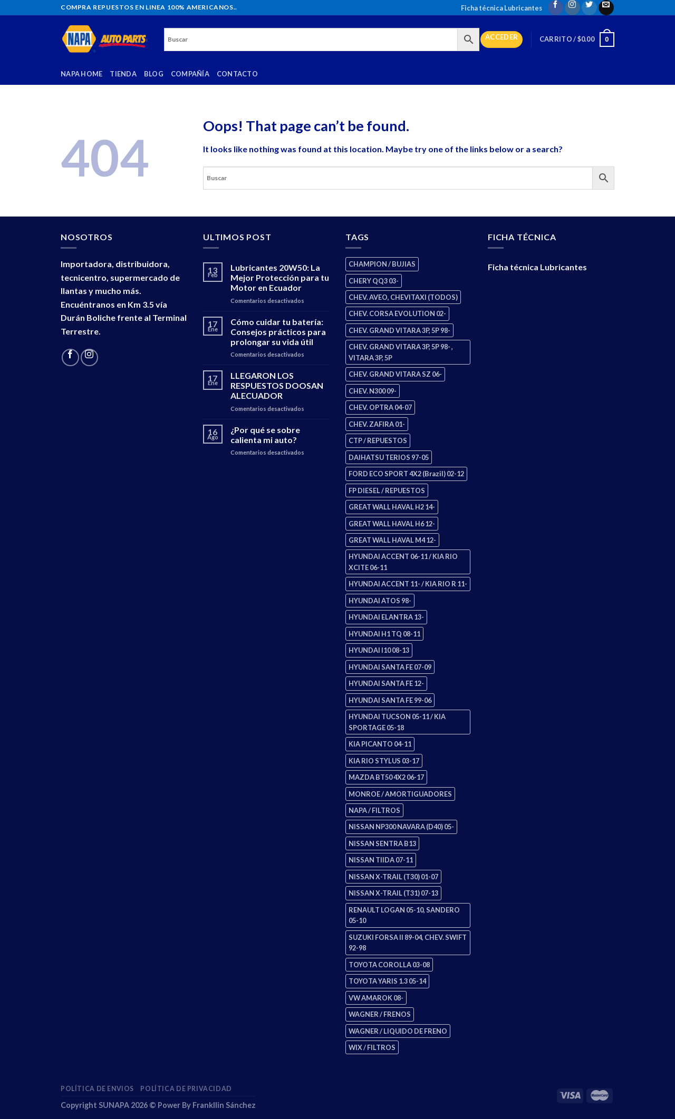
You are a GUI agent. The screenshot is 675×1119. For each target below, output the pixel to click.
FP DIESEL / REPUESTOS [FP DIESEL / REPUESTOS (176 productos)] (387, 490)
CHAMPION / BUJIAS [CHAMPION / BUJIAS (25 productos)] (382, 264)
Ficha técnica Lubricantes (501, 8)
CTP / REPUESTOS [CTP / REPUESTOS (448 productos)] (378, 440)
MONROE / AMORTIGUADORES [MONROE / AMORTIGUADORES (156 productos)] (400, 794)
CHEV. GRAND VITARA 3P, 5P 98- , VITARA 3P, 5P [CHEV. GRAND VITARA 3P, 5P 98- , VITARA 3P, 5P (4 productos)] (401, 351)
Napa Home (81, 74)
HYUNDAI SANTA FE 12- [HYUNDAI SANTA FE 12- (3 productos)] (386, 683)
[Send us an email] (606, 7)
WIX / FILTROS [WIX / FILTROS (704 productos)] (372, 1047)
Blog (153, 74)
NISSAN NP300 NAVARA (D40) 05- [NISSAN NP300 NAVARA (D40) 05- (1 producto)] (401, 826)
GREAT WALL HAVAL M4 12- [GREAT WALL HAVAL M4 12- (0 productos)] (392, 540)
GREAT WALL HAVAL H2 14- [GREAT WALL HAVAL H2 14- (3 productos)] (392, 507)
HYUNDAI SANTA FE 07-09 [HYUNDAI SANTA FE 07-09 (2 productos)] (390, 667)
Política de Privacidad (186, 1089)
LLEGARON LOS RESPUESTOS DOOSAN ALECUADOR (276, 385)
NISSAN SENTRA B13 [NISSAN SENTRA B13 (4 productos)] (382, 843)
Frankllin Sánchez (224, 1105)
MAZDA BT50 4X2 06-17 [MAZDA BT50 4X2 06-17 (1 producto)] (386, 777)
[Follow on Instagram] (572, 7)
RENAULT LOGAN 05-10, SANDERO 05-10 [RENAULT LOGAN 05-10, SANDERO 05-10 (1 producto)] (404, 915)
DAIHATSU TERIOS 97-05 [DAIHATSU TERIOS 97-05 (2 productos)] (389, 457)
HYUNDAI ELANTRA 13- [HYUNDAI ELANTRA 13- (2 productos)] (386, 617)
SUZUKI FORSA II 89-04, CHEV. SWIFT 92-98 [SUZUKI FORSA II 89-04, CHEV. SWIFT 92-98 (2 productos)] (408, 942)
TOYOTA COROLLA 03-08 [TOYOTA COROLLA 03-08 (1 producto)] (389, 964)
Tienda (123, 74)
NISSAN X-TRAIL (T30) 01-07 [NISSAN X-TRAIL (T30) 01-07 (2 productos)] (393, 876)
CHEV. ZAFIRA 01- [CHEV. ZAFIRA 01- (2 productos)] (377, 424)
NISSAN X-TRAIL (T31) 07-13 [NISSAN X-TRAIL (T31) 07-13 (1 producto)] (393, 893)
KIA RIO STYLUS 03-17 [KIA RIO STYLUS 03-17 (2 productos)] (384, 761)
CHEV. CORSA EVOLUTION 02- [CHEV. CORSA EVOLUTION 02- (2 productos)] (397, 313)
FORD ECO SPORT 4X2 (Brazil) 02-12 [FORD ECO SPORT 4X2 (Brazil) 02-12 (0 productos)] (406, 473)
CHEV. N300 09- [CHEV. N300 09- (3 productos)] (373, 391)
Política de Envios (97, 1089)
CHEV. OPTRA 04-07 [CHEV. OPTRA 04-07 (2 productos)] (380, 407)
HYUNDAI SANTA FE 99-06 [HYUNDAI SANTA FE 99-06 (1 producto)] (390, 700)
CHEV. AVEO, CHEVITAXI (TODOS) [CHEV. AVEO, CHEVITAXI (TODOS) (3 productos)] (403, 297)
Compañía (190, 74)
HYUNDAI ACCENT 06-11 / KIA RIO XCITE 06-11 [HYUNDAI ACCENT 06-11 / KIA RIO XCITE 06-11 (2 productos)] (403, 561)
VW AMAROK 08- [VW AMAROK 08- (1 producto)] (376, 998)
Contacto (237, 74)
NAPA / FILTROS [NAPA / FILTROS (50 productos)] (374, 810)
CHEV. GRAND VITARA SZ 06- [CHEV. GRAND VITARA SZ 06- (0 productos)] (395, 374)
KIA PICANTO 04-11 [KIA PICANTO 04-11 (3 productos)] (380, 744)
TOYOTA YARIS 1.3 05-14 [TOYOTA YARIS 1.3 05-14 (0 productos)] (387, 981)
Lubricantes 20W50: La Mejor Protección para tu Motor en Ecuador (279, 277)
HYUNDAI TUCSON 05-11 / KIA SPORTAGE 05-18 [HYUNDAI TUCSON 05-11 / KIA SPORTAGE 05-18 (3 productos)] (397, 721)
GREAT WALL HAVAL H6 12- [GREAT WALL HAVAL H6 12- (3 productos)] (392, 523)
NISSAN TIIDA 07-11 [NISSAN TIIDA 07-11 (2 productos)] (381, 860)
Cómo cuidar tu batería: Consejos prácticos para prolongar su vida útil (278, 332)
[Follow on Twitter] (589, 7)
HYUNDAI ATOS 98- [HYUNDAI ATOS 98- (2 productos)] (380, 600)
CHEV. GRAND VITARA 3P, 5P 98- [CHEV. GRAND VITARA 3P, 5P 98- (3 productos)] (399, 330)
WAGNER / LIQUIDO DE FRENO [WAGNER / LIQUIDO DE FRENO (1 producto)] (398, 1031)
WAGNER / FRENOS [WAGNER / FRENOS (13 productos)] (380, 1014)
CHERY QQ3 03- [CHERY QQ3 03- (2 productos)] (374, 281)
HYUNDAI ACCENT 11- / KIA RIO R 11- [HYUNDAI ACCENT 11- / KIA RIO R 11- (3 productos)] (408, 584)
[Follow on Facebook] (555, 7)
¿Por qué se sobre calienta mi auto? (265, 435)
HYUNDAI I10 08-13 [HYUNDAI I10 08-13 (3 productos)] (379, 650)
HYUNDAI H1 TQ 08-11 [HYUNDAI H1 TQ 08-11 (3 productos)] (384, 634)
